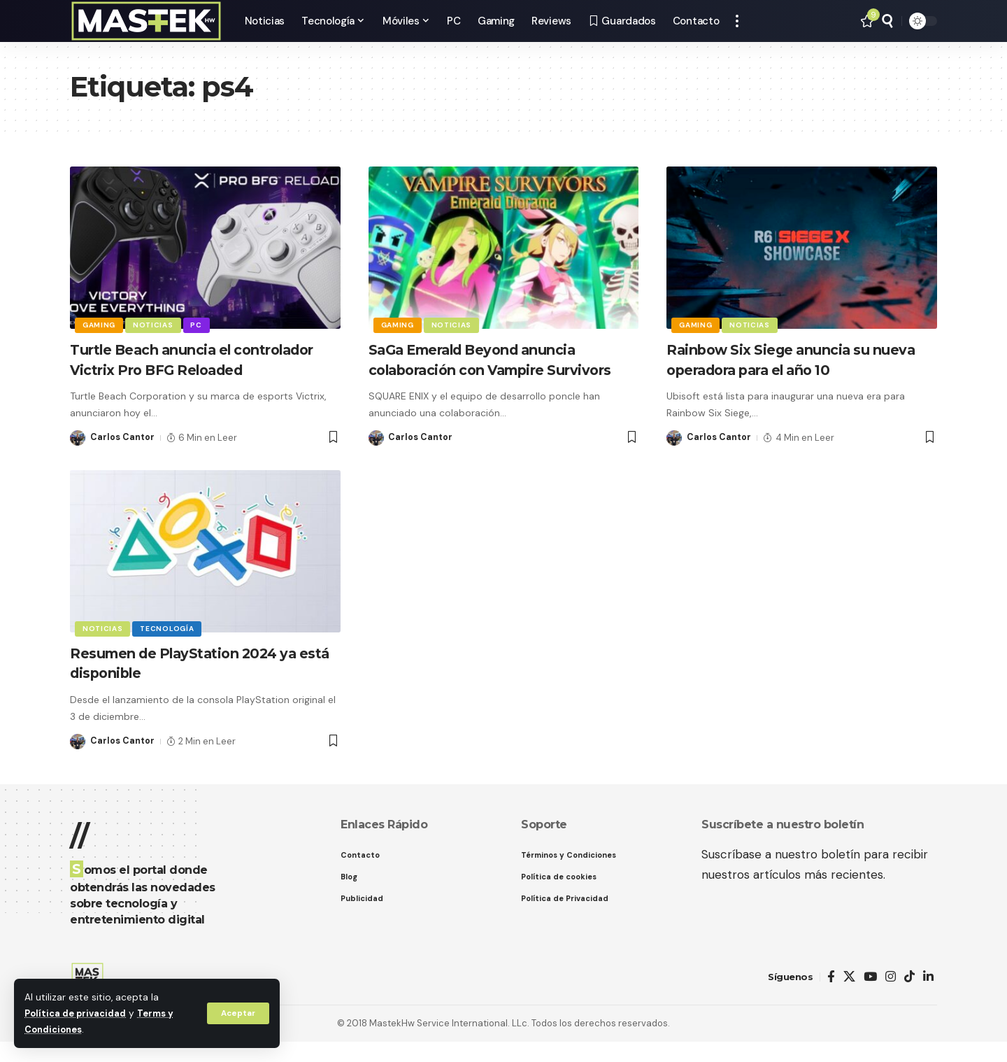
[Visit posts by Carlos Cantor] (77, 457)
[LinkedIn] (928, 996)
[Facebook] (831, 996)
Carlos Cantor (122, 457)
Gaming (99, 324)
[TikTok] (909, 996)
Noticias (155, 324)
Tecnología (170, 647)
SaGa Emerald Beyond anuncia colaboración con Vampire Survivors (490, 369)
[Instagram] (890, 996)
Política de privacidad (77, 1013)
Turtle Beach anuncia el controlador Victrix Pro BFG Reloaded (178, 369)
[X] (849, 996)
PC (200, 324)
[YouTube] (870, 996)
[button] (237, 1013)
